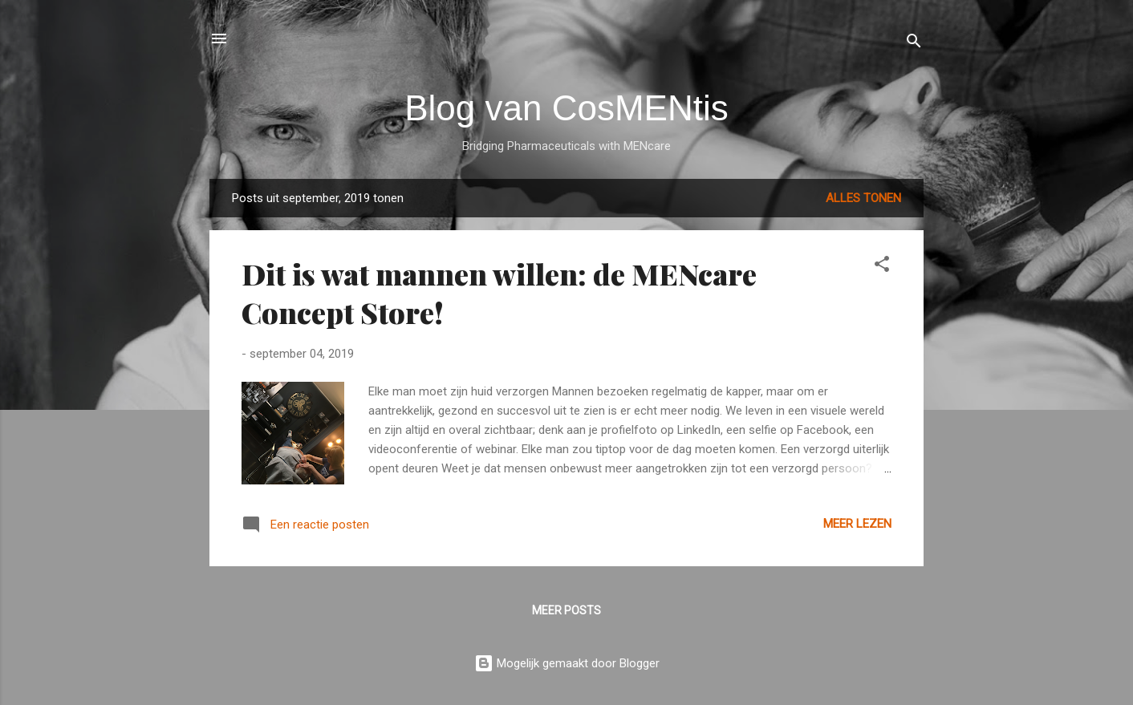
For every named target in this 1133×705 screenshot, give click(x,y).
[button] (881, 266)
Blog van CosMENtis (566, 108)
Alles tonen (863, 198)
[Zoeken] (914, 43)
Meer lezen (857, 524)
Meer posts (566, 610)
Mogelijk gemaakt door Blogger (567, 663)
